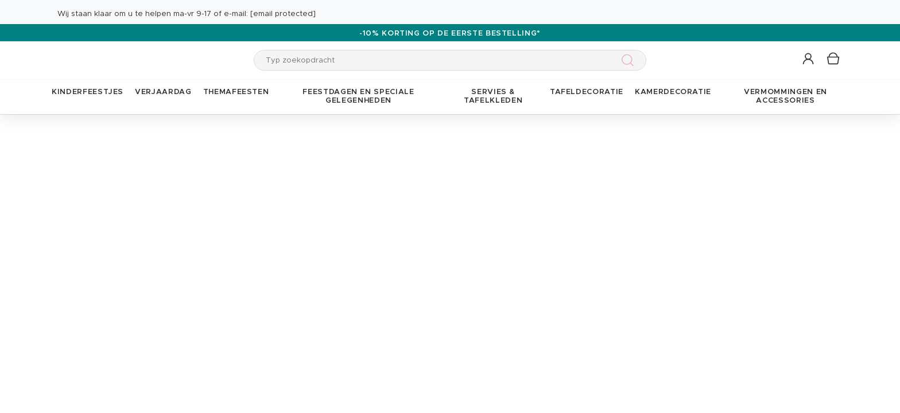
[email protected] (283, 14)
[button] (809, 59)
